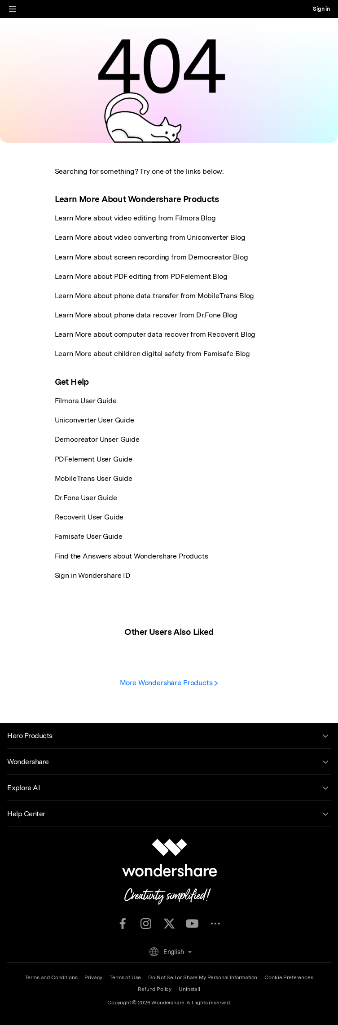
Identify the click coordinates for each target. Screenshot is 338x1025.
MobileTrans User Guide (93, 478)
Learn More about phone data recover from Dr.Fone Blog (146, 315)
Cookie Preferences (288, 977)
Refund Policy (154, 989)
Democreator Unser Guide (97, 439)
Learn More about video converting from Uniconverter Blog (150, 237)
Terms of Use (125, 977)
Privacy (93, 977)
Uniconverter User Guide (94, 420)
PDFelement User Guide (94, 459)
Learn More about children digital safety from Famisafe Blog (152, 353)
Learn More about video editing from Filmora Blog (135, 218)
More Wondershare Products (169, 682)
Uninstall (189, 989)
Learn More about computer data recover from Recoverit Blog (155, 334)
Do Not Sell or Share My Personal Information (202, 977)
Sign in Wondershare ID (93, 575)
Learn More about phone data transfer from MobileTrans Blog (155, 295)
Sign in (321, 9)
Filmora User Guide (86, 400)
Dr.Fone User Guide (86, 497)
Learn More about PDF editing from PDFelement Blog (141, 276)
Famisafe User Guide (89, 536)
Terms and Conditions (51, 977)
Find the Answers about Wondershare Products (131, 556)
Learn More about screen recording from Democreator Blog (151, 257)
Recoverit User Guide (89, 517)
